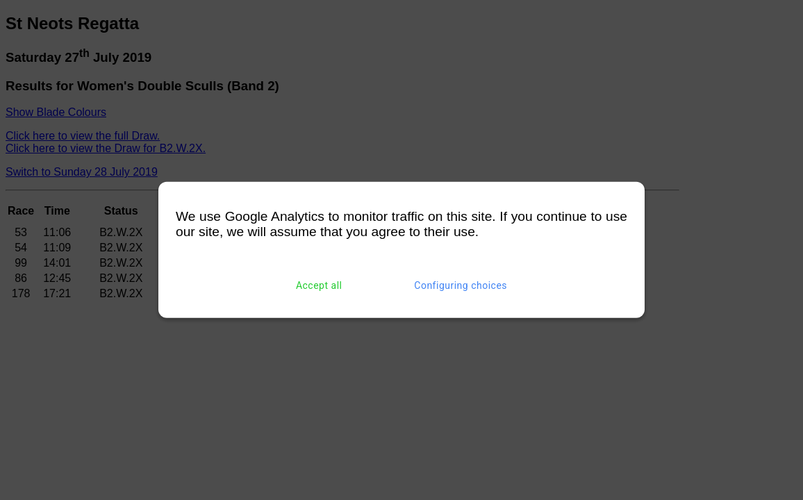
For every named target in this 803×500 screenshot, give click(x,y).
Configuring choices (460, 285)
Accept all (319, 285)
